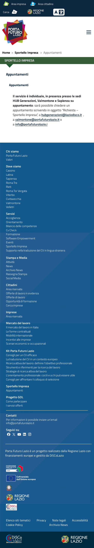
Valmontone (13, 203)
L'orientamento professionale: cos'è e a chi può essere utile (40, 375)
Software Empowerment (20, 238)
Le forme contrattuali (18, 331)
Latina (9, 174)
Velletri (10, 207)
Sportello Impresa (26, 52)
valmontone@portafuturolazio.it (37, 119)
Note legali (59, 520)
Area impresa (18, 4)
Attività (10, 262)
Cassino (10, 170)
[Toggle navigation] (88, 32)
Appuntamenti (17, 74)
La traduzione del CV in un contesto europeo (32, 359)
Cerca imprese (14, 305)
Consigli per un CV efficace (21, 355)
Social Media (13, 278)
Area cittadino (45, 4)
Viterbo (10, 195)
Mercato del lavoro (18, 323)
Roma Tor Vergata (16, 191)
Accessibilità (80, 520)
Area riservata (14, 289)
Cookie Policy (14, 524)
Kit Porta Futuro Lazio (20, 351)
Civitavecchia (13, 199)
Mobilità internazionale (19, 335)
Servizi (10, 213)
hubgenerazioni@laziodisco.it (61, 114)
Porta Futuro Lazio (16, 155)
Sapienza (11, 178)
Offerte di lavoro (15, 297)
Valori (9, 159)
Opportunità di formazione (21, 301)
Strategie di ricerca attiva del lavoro (26, 371)
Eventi (9, 242)
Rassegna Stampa (16, 274)
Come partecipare (16, 401)
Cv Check (11, 230)
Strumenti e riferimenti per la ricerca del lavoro (33, 367)
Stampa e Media (16, 257)
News (9, 266)
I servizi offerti (14, 405)
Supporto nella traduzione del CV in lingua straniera (35, 250)
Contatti (11, 415)
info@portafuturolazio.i (31, 124)
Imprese (11, 312)
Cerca (6, 12)
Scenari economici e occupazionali (26, 343)
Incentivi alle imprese (18, 339)
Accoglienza (13, 218)
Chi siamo (12, 151)
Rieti (8, 187)
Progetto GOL (14, 397)
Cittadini (11, 285)
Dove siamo (13, 166)
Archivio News (14, 270)
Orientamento (14, 222)
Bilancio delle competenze (21, 226)
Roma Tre (11, 183)
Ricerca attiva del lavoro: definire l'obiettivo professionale (39, 363)
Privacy (41, 520)
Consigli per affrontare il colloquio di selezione (32, 379)
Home (6, 52)
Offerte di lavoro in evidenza (22, 293)
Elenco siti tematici (18, 520)
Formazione (13, 234)
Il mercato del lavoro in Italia (22, 327)
